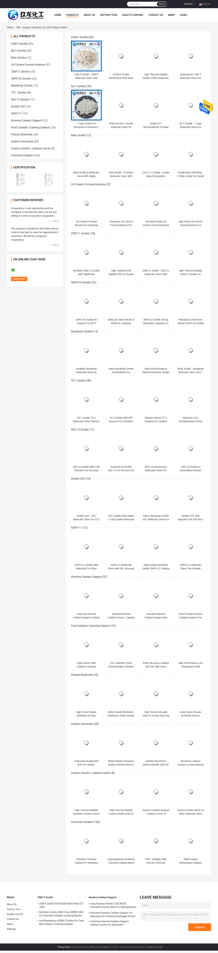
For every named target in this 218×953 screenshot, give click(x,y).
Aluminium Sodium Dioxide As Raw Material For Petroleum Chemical (191, 765)
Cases (183, 15)
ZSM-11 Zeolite (20, 71)
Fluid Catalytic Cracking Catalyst (30, 127)
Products (72, 15)
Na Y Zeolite (18, 50)
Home (57, 15)
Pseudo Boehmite (22, 134)
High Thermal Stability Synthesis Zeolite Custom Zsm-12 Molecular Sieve (86, 814)
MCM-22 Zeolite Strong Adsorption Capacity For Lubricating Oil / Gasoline (156, 323)
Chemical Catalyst (22, 155)
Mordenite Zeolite (21, 85)
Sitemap (11, 929)
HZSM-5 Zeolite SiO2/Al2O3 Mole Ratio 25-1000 (121, 78)
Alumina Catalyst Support (26, 120)
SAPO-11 (16, 113)
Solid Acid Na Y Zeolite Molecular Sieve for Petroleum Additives (121, 127)
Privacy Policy (63, 947)
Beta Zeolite (18, 57)
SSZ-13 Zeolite (20, 99)
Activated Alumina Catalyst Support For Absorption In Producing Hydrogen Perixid (112, 914)
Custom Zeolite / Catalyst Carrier (31, 148)
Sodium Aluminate (22, 141)
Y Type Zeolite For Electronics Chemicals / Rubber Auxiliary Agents (86, 127)
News (171, 15)
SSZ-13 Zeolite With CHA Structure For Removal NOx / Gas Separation (86, 470)
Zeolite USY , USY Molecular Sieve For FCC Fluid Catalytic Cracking (86, 519)
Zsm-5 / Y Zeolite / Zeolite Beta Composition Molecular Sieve (155, 176)
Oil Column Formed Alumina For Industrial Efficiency (86, 225)
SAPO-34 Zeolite (21, 78)
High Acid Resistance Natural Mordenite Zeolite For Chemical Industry (155, 372)
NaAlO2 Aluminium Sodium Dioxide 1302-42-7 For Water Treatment (155, 765)
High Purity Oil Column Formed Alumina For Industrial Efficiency (190, 225)
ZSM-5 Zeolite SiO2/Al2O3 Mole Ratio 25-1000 (61, 905)
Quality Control (132, 15)
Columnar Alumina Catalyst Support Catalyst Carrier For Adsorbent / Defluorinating (109, 923)
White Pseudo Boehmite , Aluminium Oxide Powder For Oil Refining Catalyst (121, 716)
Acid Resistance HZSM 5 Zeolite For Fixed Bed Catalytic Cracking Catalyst (61, 922)
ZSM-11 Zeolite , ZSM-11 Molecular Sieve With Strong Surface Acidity (155, 274)
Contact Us (156, 15)
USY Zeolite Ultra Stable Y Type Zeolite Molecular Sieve (121, 519)
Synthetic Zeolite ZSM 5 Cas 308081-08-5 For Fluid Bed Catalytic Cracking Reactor (61, 914)
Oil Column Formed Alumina (28, 64)
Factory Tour (108, 15)
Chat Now (188, 4)
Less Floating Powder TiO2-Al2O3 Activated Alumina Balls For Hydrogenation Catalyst (113, 905)
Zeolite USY (18, 106)
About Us (89, 15)
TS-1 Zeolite (18, 92)
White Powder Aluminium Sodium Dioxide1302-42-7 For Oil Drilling (121, 765)
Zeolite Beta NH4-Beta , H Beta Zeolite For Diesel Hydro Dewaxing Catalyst (190, 176)
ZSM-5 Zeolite (19, 43)
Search (162, 4)
